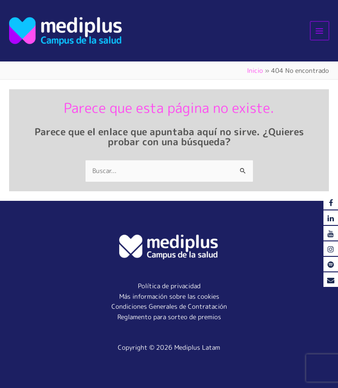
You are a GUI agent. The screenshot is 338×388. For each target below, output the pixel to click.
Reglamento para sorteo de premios (169, 316)
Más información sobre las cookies (169, 296)
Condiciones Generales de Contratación (169, 306)
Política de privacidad (169, 285)
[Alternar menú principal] (320, 31)
